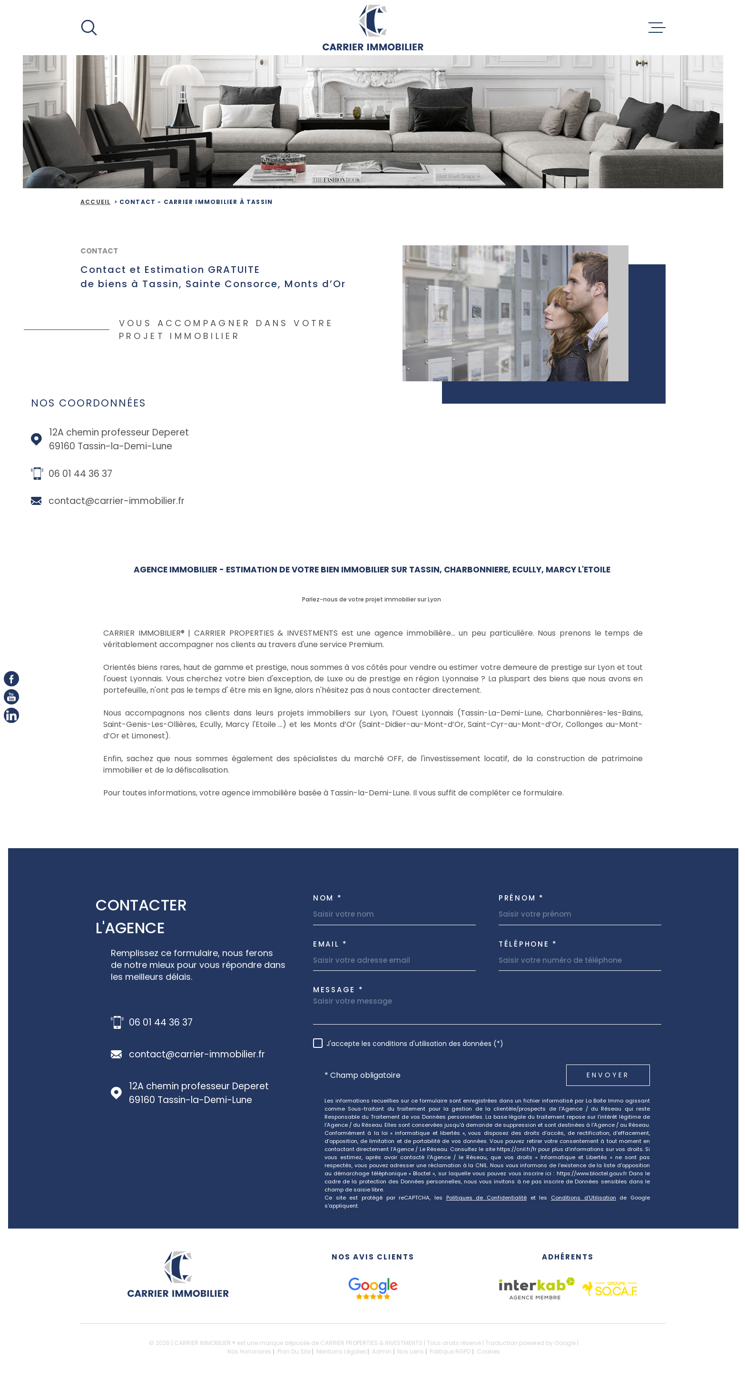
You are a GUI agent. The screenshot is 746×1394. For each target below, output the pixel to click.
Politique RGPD (450, 1351)
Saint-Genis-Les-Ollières (149, 724)
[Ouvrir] (89, 27)
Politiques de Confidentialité (486, 1197)
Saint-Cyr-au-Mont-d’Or (514, 724)
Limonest (147, 735)
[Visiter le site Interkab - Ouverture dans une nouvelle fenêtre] (537, 1288)
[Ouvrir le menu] (657, 27)
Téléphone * (528, 944)
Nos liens (410, 1351)
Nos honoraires (249, 1351)
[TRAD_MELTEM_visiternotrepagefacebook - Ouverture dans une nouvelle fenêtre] (11, 679)
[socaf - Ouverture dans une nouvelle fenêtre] (609, 1289)
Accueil (95, 202)
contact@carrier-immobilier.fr (117, 500)
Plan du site (294, 1351)
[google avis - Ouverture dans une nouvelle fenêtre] (373, 1288)
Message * (338, 989)
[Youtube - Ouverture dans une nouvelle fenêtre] (11, 697)
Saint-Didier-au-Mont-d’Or (413, 724)
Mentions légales (341, 1351)
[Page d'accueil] (373, 27)
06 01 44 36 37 (80, 473)
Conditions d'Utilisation (583, 1197)
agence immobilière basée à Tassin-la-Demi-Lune (315, 792)
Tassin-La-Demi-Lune (501, 712)
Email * (330, 944)
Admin (382, 1351)
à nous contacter (398, 690)
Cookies (488, 1352)
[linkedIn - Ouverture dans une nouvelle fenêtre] (11, 715)
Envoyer (608, 1075)
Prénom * (521, 897)
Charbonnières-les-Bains (594, 712)
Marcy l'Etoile (251, 724)
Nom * (328, 897)
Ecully (210, 724)
